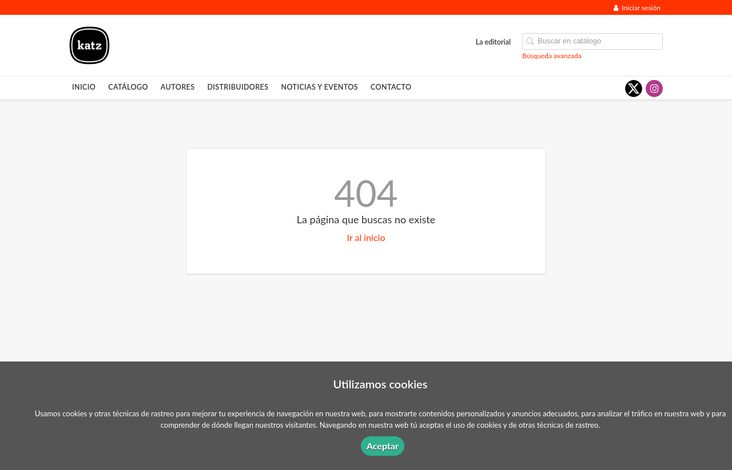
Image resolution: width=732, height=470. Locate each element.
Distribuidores (237, 87)
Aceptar (383, 445)
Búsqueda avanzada (552, 55)
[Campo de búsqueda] (592, 41)
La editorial (493, 42)
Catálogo (128, 87)
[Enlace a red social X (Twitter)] (633, 88)
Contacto (391, 87)
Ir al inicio (366, 237)
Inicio (84, 87)
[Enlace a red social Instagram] (654, 88)
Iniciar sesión (637, 7)
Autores (178, 87)
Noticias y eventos (319, 87)
